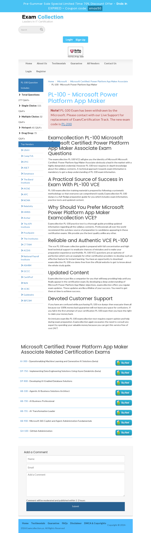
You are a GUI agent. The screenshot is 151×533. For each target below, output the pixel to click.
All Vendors (93, 63)
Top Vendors (27, 144)
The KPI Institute (26, 225)
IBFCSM (26, 300)
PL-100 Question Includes (29, 85)
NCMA (25, 200)
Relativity (27, 206)
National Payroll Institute (30, 258)
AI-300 (23, 361)
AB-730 (24, 401)
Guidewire (27, 294)
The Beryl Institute (27, 181)
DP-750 (24, 371)
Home (29, 63)
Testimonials (59, 63)
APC (24, 194)
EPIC (25, 161)
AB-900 (24, 421)
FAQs (65, 523)
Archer (25, 218)
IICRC (25, 288)
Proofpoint (27, 232)
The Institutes (29, 238)
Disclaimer (76, 523)
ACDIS (25, 250)
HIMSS (25, 212)
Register (41, 71)
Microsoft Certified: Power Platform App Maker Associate (99, 81)
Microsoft (62, 81)
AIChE (25, 188)
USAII (25, 150)
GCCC (25, 271)
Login (29, 71)
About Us (42, 63)
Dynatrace (27, 173)
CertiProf (27, 277)
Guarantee (76, 63)
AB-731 (24, 411)
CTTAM (26, 244)
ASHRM (26, 265)
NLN (24, 283)
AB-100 (24, 391)
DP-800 (24, 381)
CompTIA (27, 156)
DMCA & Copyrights (95, 523)
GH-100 (24, 431)
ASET (25, 167)
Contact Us (110, 63)
